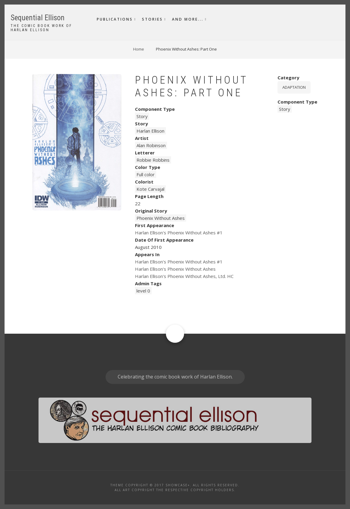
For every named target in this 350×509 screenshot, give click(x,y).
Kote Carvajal (150, 189)
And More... (188, 19)
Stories (152, 19)
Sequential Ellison (38, 17)
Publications (115, 19)
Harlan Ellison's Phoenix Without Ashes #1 (179, 233)
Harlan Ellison (150, 131)
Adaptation (294, 87)
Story (142, 116)
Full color (145, 174)
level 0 (143, 291)
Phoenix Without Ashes (160, 218)
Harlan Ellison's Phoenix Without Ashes (175, 269)
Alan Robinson (151, 145)
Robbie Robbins (153, 160)
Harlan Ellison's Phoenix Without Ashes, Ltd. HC (184, 276)
